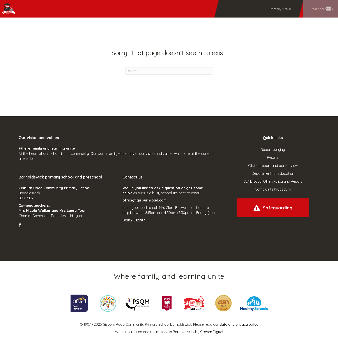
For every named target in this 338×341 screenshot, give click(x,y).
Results (273, 157)
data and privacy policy (238, 324)
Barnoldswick (183, 332)
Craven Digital (211, 332)
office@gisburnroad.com (144, 200)
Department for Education (273, 173)
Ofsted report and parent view (273, 165)
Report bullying (273, 149)
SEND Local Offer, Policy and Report (273, 181)
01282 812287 (133, 220)
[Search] (169, 71)
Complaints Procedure (273, 189)
